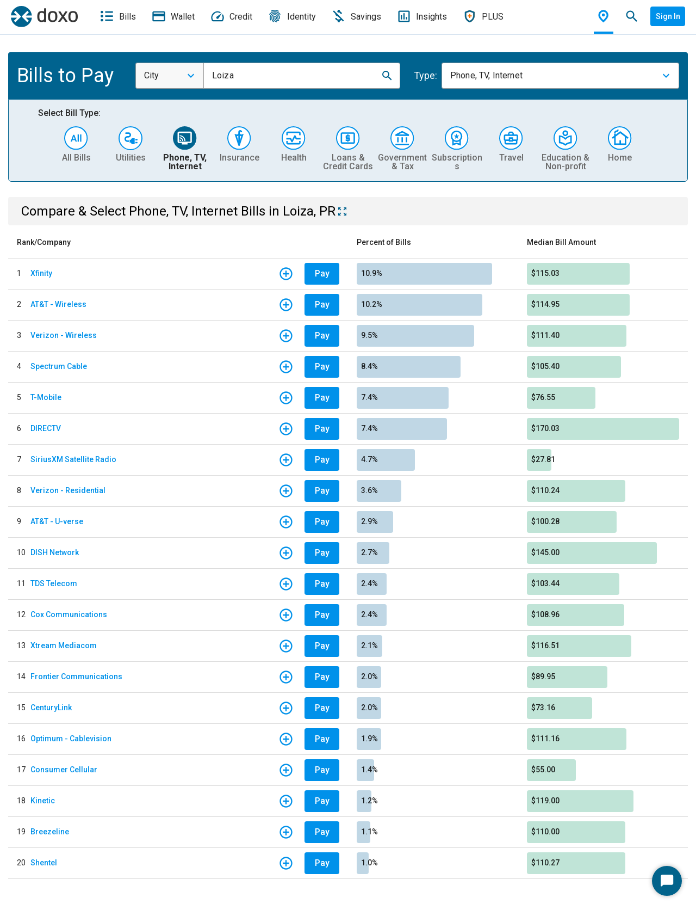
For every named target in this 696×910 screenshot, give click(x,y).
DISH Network (54, 552)
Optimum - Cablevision (70, 738)
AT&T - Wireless (58, 304)
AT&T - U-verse (56, 521)
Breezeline (49, 831)
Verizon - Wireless (63, 335)
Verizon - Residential (67, 490)
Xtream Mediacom (63, 645)
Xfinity (41, 273)
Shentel (43, 862)
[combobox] (169, 76)
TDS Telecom (53, 583)
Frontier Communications (76, 676)
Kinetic (42, 800)
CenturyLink (51, 707)
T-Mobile (45, 397)
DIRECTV (45, 428)
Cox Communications (68, 614)
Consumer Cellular (63, 769)
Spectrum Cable (58, 366)
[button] (387, 75)
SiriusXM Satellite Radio (73, 459)
